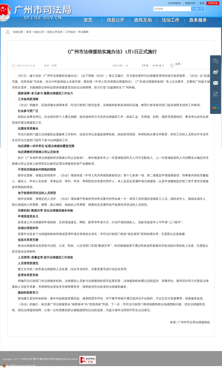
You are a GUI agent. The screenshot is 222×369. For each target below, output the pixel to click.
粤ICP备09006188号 (44, 359)
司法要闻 (83, 32)
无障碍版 (213, 3)
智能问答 (190, 3)
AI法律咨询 (174, 3)
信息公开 (39, 32)
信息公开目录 (54, 32)
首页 (28, 32)
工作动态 (70, 32)
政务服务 (198, 20)
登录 (202, 3)
